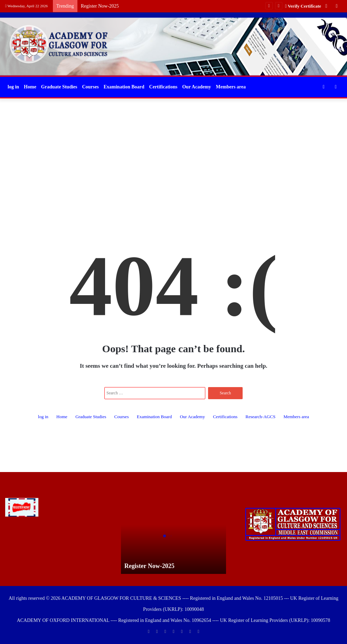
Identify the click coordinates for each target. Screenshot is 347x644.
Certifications (163, 86)
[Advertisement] (173, 153)
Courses (90, 86)
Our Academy (196, 86)
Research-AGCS (260, 416)
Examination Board (124, 86)
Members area (231, 86)
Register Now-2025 (100, 6)
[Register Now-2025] (21, 507)
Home (30, 86)
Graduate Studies (59, 86)
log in (13, 86)
